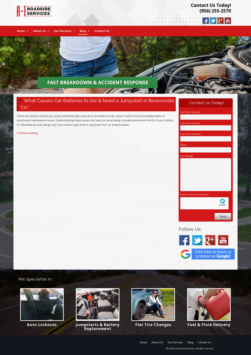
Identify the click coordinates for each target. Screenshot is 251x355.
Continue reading (29, 133)
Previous (4, 64)
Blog (83, 31)
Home (21, 31)
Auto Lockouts (42, 324)
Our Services (63, 31)
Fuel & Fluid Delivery (208, 324)
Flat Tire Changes (153, 324)
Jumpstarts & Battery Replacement (98, 326)
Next (247, 64)
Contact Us (101, 31)
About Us (39, 31)
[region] (125, 65)
